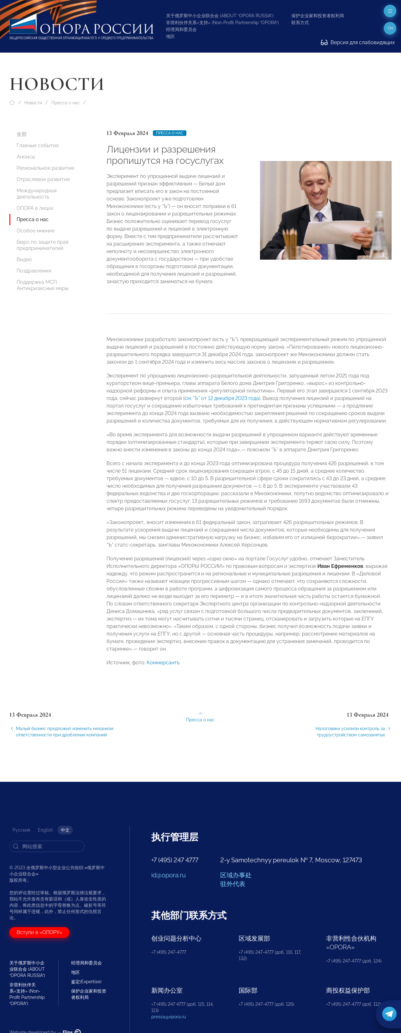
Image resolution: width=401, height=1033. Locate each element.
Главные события (38, 145)
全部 (22, 134)
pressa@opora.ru (168, 1016)
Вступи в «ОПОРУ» (39, 932)
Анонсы (26, 157)
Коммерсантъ (163, 669)
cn (390, 28)
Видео (24, 259)
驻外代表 (232, 884)
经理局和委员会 (181, 29)
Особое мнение (36, 231)
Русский (21, 830)
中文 (65, 830)
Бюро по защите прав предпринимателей (43, 245)
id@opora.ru (168, 875)
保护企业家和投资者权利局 (317, 15)
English (45, 830)
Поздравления (34, 271)
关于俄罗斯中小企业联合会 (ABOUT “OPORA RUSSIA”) (219, 15)
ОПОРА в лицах (35, 208)
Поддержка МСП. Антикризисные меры (43, 285)
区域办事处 (236, 875)
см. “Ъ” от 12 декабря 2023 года (222, 404)
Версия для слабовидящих (358, 42)
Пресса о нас (65, 102)
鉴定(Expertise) (86, 981)
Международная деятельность (36, 194)
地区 (170, 36)
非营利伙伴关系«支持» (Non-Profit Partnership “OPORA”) (222, 22)
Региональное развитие (45, 168)
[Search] (47, 846)
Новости (33, 102)
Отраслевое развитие (43, 179)
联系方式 (300, 22)
